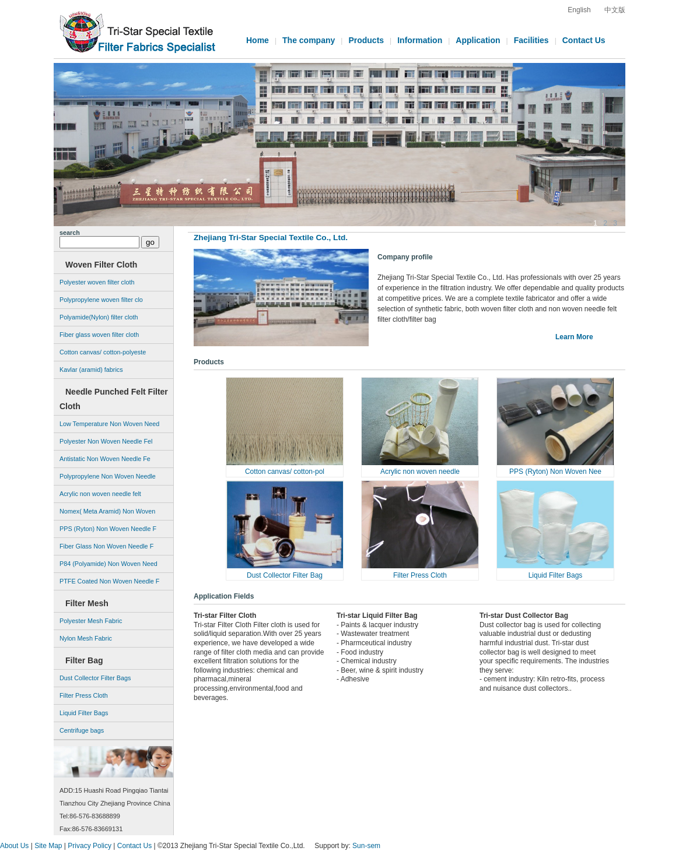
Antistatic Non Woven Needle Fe (105, 458)
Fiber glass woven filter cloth (99, 334)
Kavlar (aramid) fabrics (91, 369)
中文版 (614, 10)
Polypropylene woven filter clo (101, 299)
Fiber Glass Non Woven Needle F (106, 546)
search (70, 232)
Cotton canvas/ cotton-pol (284, 471)
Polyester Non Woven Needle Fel (106, 441)
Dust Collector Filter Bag (285, 575)
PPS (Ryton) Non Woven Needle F (108, 528)
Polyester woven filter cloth (97, 282)
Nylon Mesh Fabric (86, 638)
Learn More (574, 337)
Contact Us (584, 40)
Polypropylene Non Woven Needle (108, 476)
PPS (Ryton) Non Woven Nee (555, 471)
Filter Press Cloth (420, 575)
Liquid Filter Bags (555, 575)
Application (478, 40)
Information (419, 40)
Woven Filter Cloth (101, 264)
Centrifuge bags (82, 730)
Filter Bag (84, 660)
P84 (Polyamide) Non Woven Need (109, 563)
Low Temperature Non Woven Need (109, 423)
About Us (14, 846)
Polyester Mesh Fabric (91, 620)
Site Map (48, 846)
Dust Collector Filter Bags (95, 677)
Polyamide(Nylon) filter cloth (99, 317)
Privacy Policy (89, 846)
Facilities (531, 40)
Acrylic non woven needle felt (100, 493)
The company (308, 40)
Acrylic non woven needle (420, 471)
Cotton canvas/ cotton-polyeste (103, 352)
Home (257, 40)
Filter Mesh (86, 603)
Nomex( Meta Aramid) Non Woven (107, 511)
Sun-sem (366, 846)
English (579, 10)
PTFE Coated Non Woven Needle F (109, 581)
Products (366, 40)
